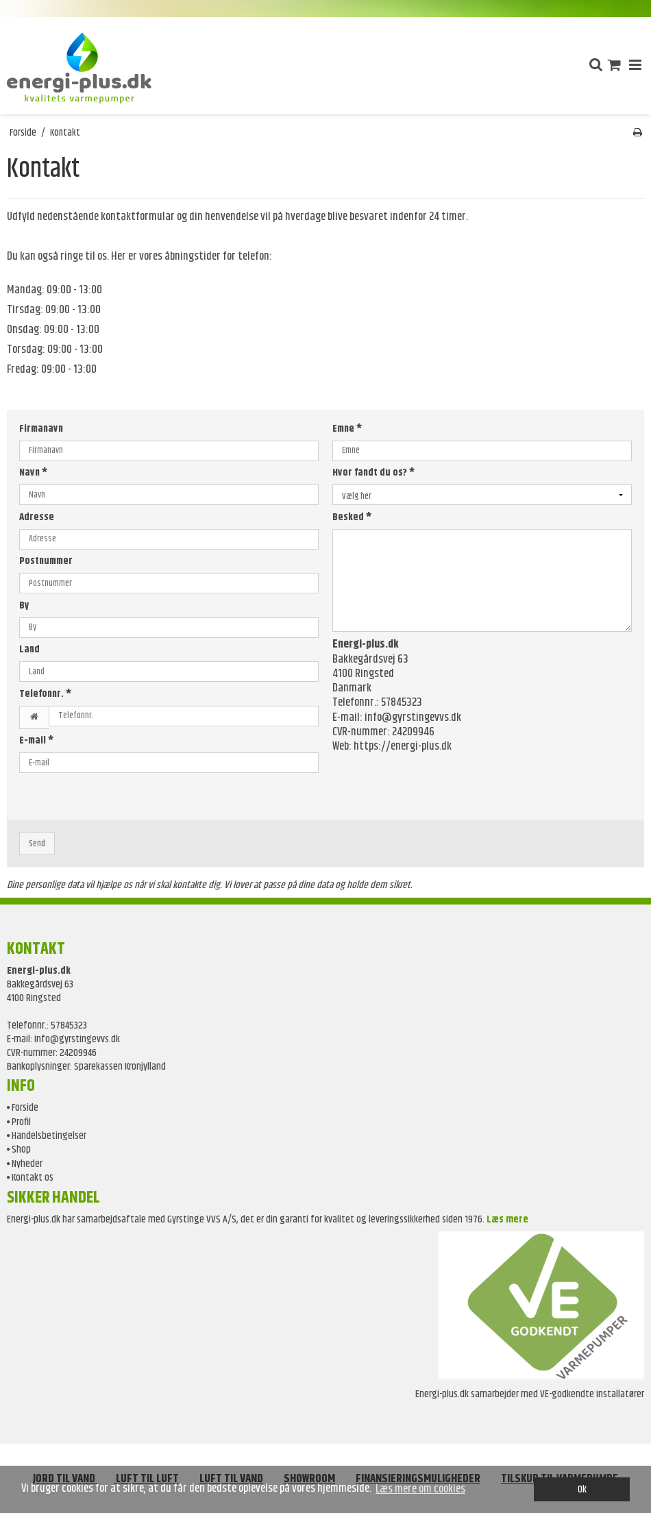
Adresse (36, 517)
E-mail (36, 741)
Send (37, 843)
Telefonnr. (45, 694)
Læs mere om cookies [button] (420, 1489)
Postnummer (46, 561)
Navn (33, 473)
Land (29, 649)
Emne (347, 429)
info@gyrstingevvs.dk (413, 717)
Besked (351, 517)
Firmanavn (41, 429)
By (24, 606)
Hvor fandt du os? (373, 473)
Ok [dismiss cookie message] (582, 1489)
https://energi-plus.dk (403, 746)
